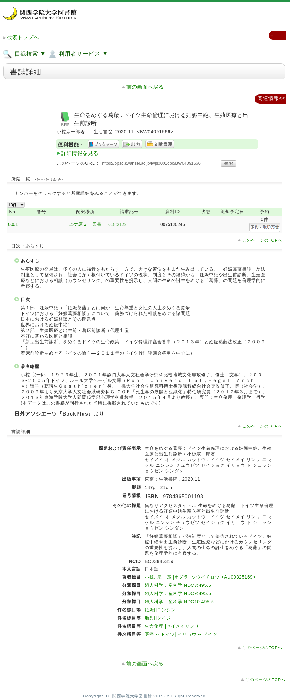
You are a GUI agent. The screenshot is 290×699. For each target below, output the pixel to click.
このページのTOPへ (262, 240)
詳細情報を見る (80, 153)
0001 (13, 224)
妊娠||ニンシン (160, 609)
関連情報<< (272, 98)
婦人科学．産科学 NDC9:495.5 (178, 593)
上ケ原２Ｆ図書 (85, 224)
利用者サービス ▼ (77, 54)
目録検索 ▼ (24, 54)
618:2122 (117, 224)
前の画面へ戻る (145, 87)
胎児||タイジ (158, 617)
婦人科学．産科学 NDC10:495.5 (179, 601)
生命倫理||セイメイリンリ (172, 626)
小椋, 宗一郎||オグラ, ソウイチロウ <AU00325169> (200, 577)
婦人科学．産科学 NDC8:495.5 (178, 585)
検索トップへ (23, 37)
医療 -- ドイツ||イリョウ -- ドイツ (181, 634)
